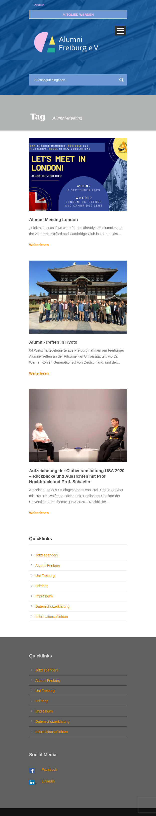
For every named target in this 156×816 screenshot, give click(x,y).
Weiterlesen (39, 245)
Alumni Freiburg (47, 565)
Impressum (44, 596)
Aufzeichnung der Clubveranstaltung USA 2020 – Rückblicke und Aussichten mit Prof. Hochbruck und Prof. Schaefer (76, 476)
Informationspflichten (51, 617)
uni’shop (41, 586)
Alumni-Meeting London (53, 219)
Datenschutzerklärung (52, 606)
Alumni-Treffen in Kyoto (53, 342)
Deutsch (39, 4)
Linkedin (48, 781)
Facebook (49, 769)
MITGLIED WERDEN (78, 15)
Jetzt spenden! (46, 555)
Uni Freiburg (45, 576)
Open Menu (120, 31)
